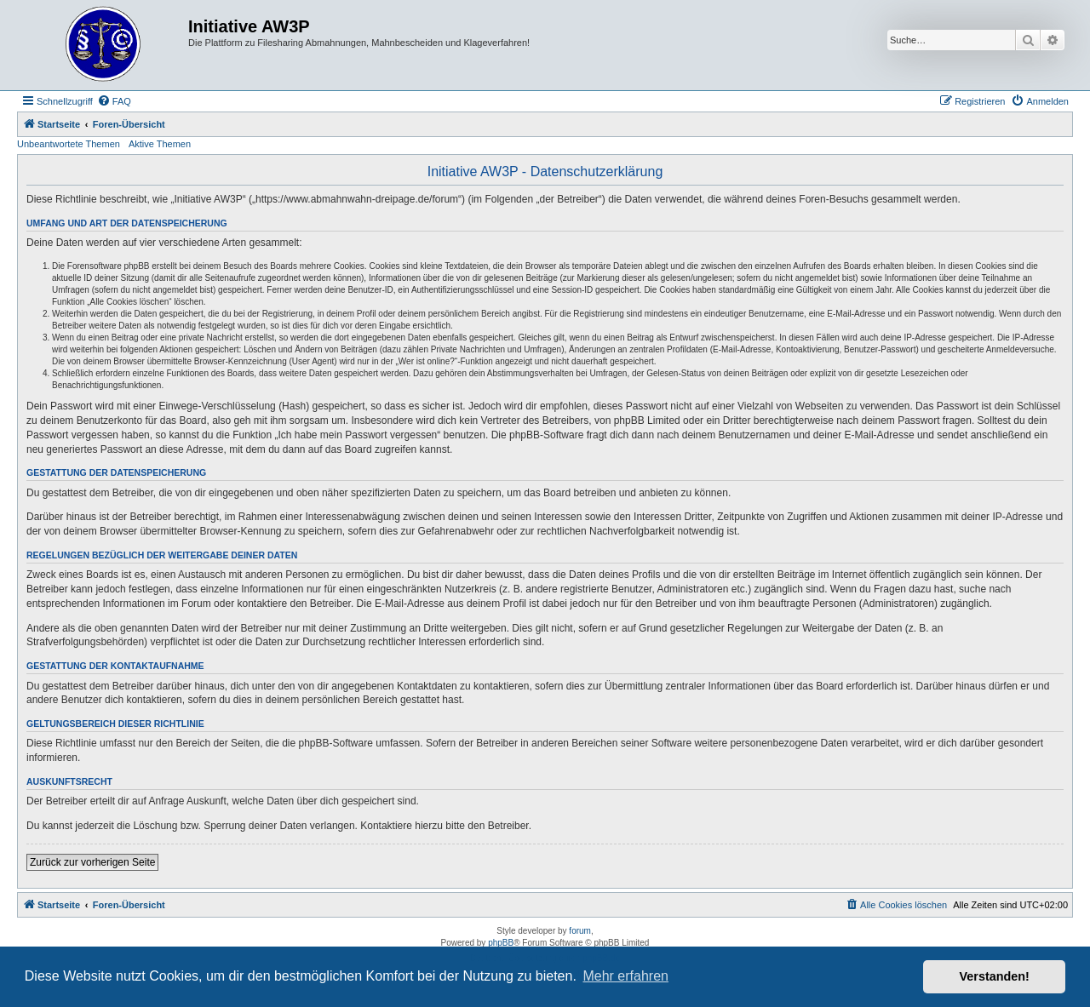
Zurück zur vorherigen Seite (92, 862)
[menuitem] (114, 101)
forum (580, 930)
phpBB (500, 942)
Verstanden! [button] (995, 976)
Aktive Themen (160, 144)
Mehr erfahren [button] (625, 976)
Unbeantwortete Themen (68, 144)
